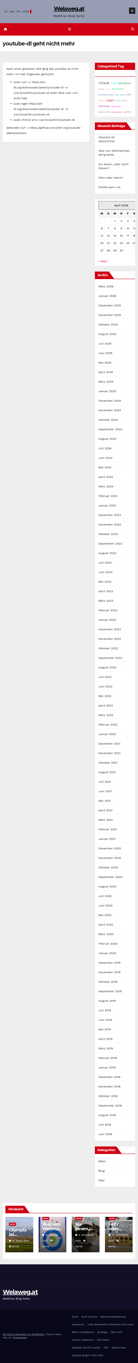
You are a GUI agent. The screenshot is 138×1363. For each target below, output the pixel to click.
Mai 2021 (104, 801)
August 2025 (107, 334)
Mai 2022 (104, 696)
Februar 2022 (108, 724)
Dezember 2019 (109, 963)
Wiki (101, 1180)
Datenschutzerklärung (113, 1316)
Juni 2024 (105, 458)
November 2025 (109, 315)
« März (103, 261)
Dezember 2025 (109, 305)
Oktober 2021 (107, 763)
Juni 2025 (105, 353)
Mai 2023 (104, 582)
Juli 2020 (105, 896)
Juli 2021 (104, 782)
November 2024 (109, 410)
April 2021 (105, 810)
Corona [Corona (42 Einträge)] (102, 94)
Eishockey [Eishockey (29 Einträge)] (103, 106)
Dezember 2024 (109, 401)
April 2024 (105, 477)
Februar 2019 (107, 1058)
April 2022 (105, 705)
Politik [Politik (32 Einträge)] (114, 83)
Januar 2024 (107, 505)
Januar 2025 (107, 391)
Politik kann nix (109, 187)
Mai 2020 (105, 915)
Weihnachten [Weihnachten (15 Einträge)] (116, 112)
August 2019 (107, 1001)
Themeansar (20, 1337)
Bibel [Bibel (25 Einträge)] (124, 100)
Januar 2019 (107, 1067)
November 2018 (109, 1086)
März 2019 (105, 1048)
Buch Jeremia (89, 1316)
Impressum (78, 1324)
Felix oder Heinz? (110, 177)
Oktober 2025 (108, 324)
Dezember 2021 (109, 743)
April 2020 (105, 924)
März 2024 (105, 486)
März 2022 (105, 715)
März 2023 (105, 601)
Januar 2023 (107, 620)
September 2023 (110, 543)
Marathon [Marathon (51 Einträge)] (124, 83)
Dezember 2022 (109, 629)
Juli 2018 (104, 1124)
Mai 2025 (104, 362)
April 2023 (105, 591)
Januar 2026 (107, 296)
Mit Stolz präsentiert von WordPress (24, 1334)
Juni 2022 (105, 686)
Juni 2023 (105, 572)
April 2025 (105, 372)
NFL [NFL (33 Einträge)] (129, 94)
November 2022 (109, 639)
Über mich (116, 1332)
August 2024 (107, 439)
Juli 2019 (104, 1010)
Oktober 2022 (108, 648)
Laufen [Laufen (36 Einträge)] (127, 111)
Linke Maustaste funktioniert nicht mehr (111, 1324)
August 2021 (107, 772)
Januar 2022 (107, 734)
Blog (101, 1170)
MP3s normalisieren (83, 1332)
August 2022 (107, 667)
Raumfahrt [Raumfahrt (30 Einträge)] (118, 89)
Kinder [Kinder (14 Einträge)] (111, 95)
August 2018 (107, 1115)
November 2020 (109, 858)
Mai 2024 (104, 467)
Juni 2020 (105, 905)
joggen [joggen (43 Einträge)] (110, 100)
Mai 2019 (104, 1029)
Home (75, 1316)
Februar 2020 (108, 944)
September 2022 (110, 658)
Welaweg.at (69, 8)
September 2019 (110, 991)
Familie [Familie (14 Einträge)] (101, 89)
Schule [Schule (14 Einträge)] (108, 89)
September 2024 (110, 429)
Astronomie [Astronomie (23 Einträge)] (104, 112)
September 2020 (110, 877)
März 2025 (105, 382)
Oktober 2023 (108, 534)
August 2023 (107, 553)
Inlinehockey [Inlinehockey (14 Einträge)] (116, 106)
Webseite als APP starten (86, 1347)
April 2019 (105, 1039)
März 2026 (105, 286)
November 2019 (109, 972)
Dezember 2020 (109, 848)
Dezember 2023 (109, 515)
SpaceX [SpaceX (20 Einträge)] (101, 100)
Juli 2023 (105, 563)
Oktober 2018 (108, 1096)
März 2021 (105, 820)
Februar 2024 (108, 496)
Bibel (102, 1161)
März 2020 (106, 934)
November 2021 (109, 753)
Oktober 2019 (108, 982)
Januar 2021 (107, 839)
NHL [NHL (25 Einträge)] (117, 94)
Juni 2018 (105, 1134)
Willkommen (119, 1347)
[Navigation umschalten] (69, 29)
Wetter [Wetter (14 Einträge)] (118, 101)
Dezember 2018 (109, 1077)
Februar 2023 (108, 610)
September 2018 (110, 1105)
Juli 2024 (105, 448)
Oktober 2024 (108, 420)
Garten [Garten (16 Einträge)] (123, 95)
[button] (132, 29)
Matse (14, 1247)
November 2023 (109, 524)
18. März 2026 (20, 1241)
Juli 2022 (105, 677)
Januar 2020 (107, 953)
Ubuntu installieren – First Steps (90, 1340)
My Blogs (102, 1332)
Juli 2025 (105, 343)
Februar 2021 (107, 829)
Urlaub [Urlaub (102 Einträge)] (103, 83)
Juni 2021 (105, 791)
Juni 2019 (105, 1020)
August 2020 (107, 886)
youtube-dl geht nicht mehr (88, 1355)
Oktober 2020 (108, 867)
